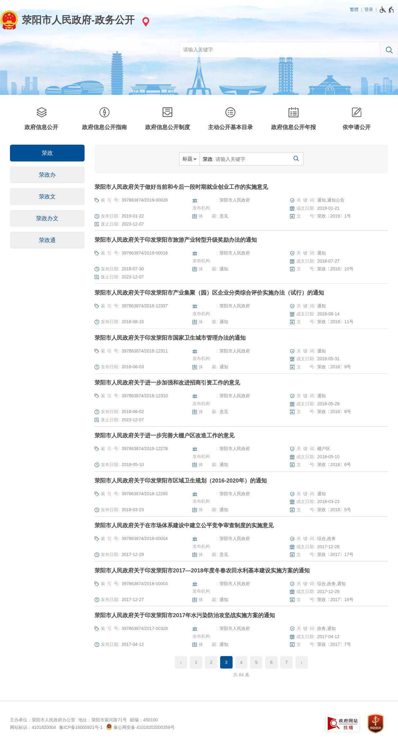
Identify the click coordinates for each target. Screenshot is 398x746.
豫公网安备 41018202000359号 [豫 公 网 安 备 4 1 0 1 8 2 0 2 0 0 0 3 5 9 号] (140, 727)
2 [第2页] (211, 662)
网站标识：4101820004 (33, 727)
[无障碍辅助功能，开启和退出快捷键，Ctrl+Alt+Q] (387, 9)
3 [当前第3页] (226, 662)
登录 (368, 9)
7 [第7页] (286, 662)
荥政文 (47, 196)
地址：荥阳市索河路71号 (102, 719)
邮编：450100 (144, 719)
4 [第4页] (241, 662)
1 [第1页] (196, 662)
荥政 (47, 153)
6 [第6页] (271, 662)
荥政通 (47, 240)
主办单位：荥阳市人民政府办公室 (42, 719)
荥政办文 (47, 218)
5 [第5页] (256, 662)
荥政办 (47, 175)
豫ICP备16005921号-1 (81, 727)
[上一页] (181, 662)
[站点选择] (144, 21)
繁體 (354, 9)
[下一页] (301, 662)
